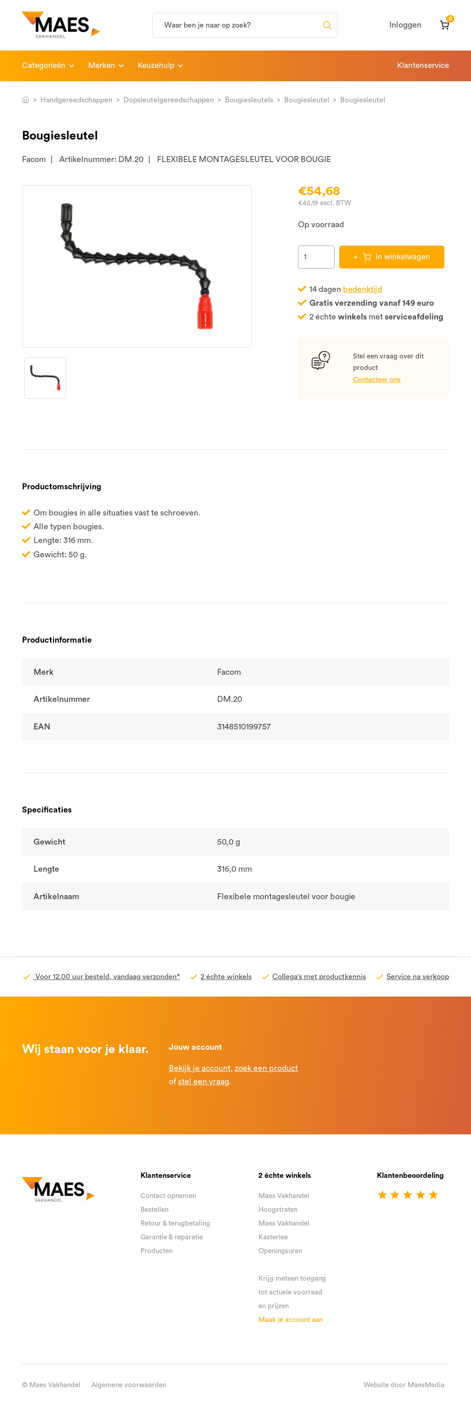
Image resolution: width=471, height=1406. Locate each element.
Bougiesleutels (249, 100)
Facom (34, 159)
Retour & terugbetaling (175, 1223)
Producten (156, 1251)
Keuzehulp (156, 65)
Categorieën (44, 65)
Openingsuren (280, 1251)
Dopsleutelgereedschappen (168, 100)
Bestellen (154, 1209)
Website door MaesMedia (404, 1385)
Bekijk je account (199, 1068)
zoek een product (266, 1068)
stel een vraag (203, 1082)
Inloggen (405, 25)
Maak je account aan (290, 1319)
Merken (101, 65)
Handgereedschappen (76, 100)
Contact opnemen (168, 1196)
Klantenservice (423, 65)
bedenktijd (362, 289)
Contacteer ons (377, 379)
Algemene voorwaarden (128, 1385)
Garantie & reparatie (171, 1237)
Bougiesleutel (306, 100)
